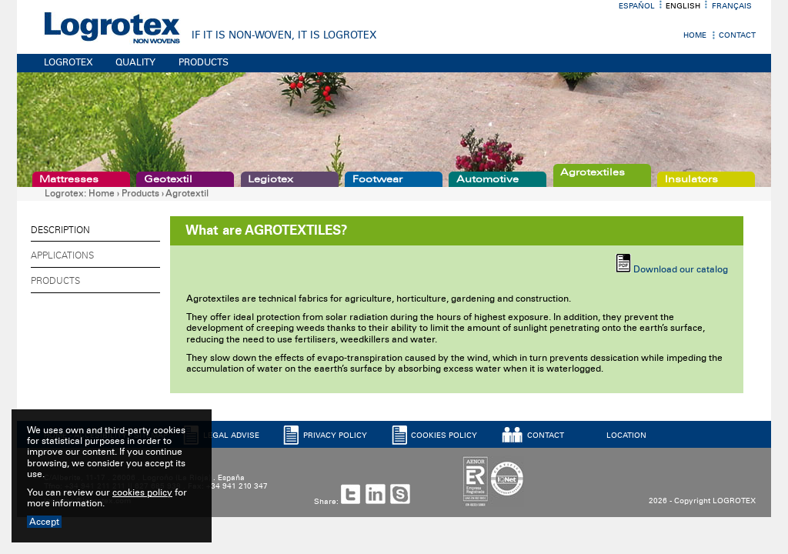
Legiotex (270, 179)
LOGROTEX (68, 62)
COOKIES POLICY (444, 435)
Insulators (691, 179)
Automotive (487, 179)
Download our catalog (680, 269)
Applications (62, 255)
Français (732, 6)
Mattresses (68, 179)
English (683, 6)
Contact (737, 35)
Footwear (377, 179)
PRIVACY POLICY (335, 435)
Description (60, 230)
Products (140, 193)
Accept (44, 521)
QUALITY (135, 62)
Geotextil (168, 179)
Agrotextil (187, 193)
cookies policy (142, 492)
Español (637, 6)
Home (694, 35)
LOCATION (626, 435)
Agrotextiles (592, 172)
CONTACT (545, 435)
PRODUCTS (204, 62)
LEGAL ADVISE (231, 435)
